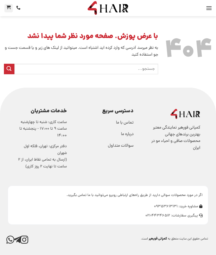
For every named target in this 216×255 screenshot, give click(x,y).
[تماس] (18, 8)
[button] (209, 8)
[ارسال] (9, 69)
